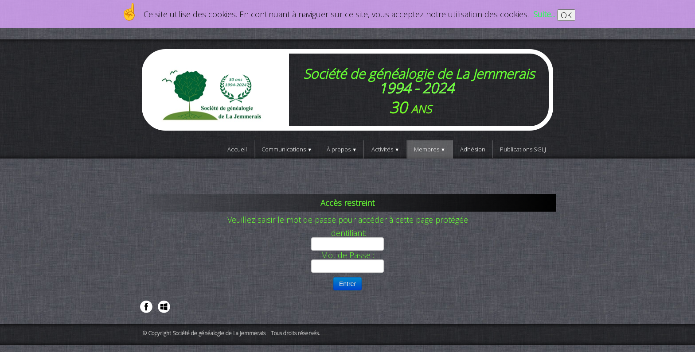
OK (566, 15)
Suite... (544, 14)
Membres (429, 149)
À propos (342, 149)
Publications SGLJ (523, 149)
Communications (287, 149)
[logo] (347, 90)
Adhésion (472, 149)
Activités (385, 149)
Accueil (237, 149)
